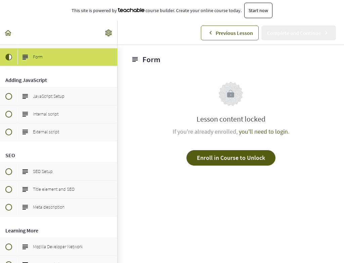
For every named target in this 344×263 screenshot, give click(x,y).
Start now (258, 10)
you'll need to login (263, 131)
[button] (8, 33)
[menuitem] (108, 33)
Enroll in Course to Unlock (231, 158)
